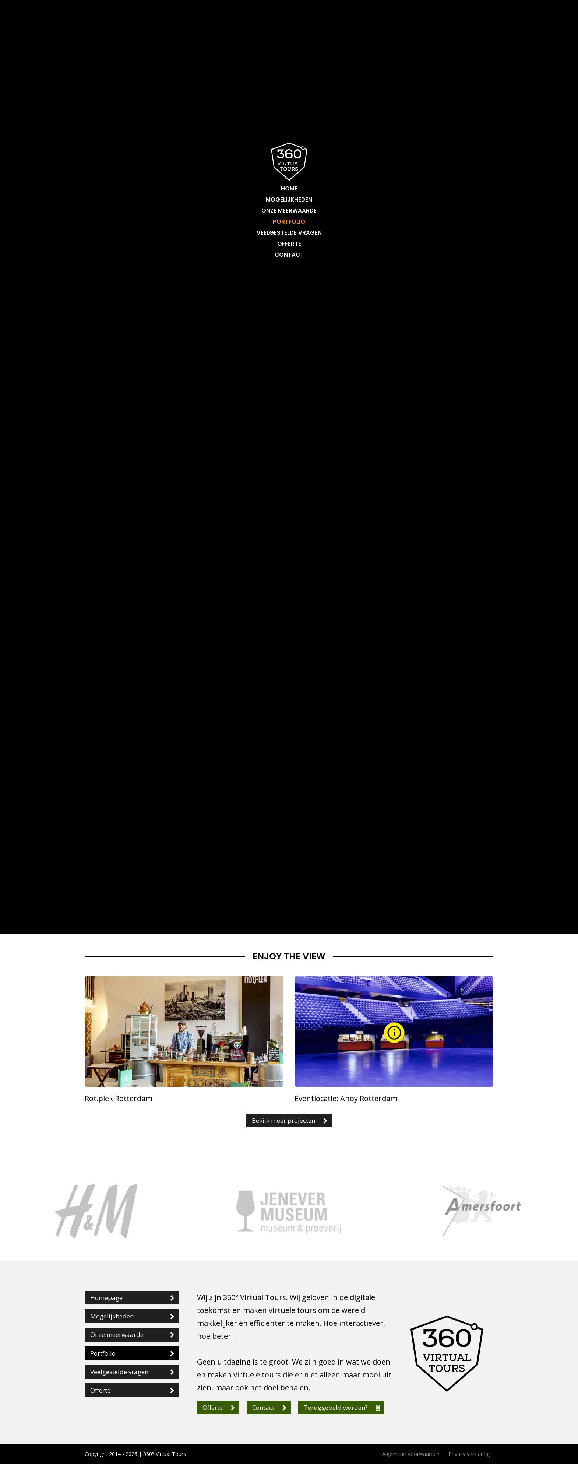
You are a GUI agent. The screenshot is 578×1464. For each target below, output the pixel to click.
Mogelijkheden (289, 199)
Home (289, 188)
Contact (289, 255)
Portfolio (289, 221)
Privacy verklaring (469, 1453)
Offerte (289, 244)
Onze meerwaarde (289, 210)
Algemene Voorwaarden (411, 1453)
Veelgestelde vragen (289, 233)
